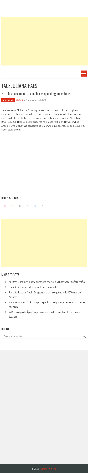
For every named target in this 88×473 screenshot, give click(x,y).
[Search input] (42, 336)
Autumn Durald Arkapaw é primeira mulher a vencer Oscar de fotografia (47, 281)
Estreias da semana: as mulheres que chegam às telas (35, 93)
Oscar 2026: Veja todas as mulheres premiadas (33, 287)
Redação (20, 100)
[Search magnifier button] (84, 336)
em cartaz (8, 100)
